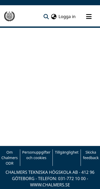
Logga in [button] (67, 16)
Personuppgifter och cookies (36, 155)
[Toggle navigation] (88, 16)
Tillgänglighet (66, 152)
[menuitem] (53, 16)
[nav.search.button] (46, 16)
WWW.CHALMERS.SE (50, 185)
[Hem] (9, 16)
